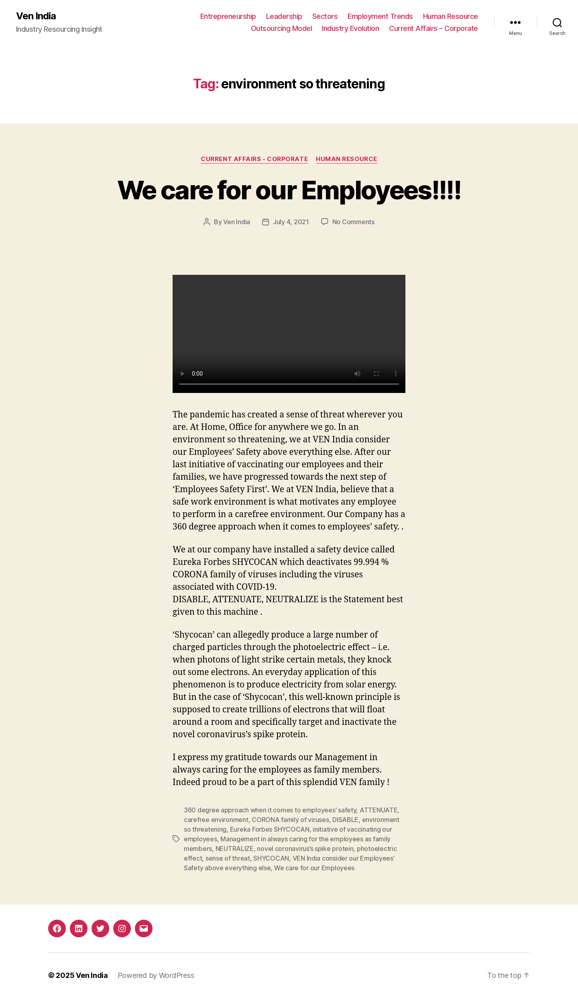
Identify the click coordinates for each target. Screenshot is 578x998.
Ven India (36, 16)
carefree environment (216, 820)
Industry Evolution (350, 28)
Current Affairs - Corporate (254, 159)
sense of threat (228, 858)
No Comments (353, 222)
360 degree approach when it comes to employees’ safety (270, 810)
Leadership (284, 16)
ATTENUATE (379, 810)
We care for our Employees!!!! (289, 189)
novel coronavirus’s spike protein (305, 849)
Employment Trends (380, 16)
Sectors (325, 16)
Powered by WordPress (156, 975)
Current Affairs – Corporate (433, 28)
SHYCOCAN (271, 858)
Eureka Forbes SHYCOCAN (269, 829)
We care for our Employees (314, 868)
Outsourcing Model (281, 28)
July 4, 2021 (291, 222)
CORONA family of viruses (290, 820)
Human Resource (450, 16)
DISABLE (345, 820)
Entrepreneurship (228, 16)
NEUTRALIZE (235, 849)
